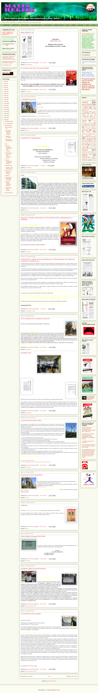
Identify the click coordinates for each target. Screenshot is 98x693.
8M (89, 100)
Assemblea (94, 111)
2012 (5, 109)
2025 (5, 83)
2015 (5, 103)
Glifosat (94, 130)
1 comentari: (43, 165)
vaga (89, 158)
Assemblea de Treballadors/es (31, 138)
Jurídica (33, 310)
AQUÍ (7, 45)
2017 (5, 99)
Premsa (93, 25)
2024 (5, 85)
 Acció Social (84, 100)
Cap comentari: (43, 62)
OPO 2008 (27, 560)
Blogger (58, 690)
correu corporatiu (48, 25)
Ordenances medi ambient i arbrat (27, 460)
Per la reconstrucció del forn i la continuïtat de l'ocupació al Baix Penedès (88, 446)
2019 (5, 95)
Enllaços (73, 25)
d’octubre (7, 125)
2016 (5, 101)
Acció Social (28, 91)
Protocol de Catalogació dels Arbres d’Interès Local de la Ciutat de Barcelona (36, 461)
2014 (5, 105)
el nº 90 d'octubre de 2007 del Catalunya (33, 510)
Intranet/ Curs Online (59, 25)
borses (91, 113)
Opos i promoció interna (36, 25)
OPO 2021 (84, 146)
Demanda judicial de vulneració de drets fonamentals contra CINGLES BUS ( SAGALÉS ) (88, 429)
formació (86, 127)
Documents (80, 25)
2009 (5, 115)
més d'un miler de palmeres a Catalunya (42, 116)
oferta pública (85, 142)
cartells (91, 115)
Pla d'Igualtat (91, 148)
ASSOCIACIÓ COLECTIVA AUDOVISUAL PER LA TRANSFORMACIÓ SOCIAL (8, 58)
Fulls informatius (28, 64)
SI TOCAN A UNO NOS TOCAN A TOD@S (35, 68)
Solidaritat (84, 156)
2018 (5, 97)
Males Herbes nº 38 (27, 32)
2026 (5, 81)
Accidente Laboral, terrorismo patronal (33, 568)
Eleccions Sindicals (90, 125)
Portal (67, 25)
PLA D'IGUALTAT (86, 55)
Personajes (84, 148)
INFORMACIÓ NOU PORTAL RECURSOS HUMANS (9, 62)
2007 (5, 119)
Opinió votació (91, 143)
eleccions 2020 (92, 124)
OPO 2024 (90, 146)
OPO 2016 (92, 144)
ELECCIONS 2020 (6, 65)
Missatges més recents (26, 676)
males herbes (86, 134)
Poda (22, 175)
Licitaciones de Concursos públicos (89, 133)
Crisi (92, 123)
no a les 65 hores (89, 138)
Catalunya (24, 505)
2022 (5, 89)
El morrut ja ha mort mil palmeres (32, 475)
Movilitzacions (93, 134)
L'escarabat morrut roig (28, 99)
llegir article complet (25, 492)
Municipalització (89, 135)
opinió (92, 142)
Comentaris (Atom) (52, 681)
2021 (5, 91)
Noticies (92, 140)
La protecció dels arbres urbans (31, 420)
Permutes (91, 147)
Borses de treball (24, 25)
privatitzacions (85, 151)
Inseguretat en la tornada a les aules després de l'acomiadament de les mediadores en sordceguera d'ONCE (88, 436)
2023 (5, 87)
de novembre (8, 123)
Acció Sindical (28, 167)
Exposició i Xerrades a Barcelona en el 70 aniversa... (8, 148)
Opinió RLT (84, 143)
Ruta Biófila (91, 153)
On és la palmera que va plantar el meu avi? (35, 318)
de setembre (8, 192)
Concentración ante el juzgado (31, 614)
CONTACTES (15, 25)
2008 (5, 117)
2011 (5, 111)
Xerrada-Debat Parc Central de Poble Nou (91, 398)
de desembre (8, 121)
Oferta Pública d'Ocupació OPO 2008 (33, 536)
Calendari (83, 115)
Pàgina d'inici (6, 25)
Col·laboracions (85, 116)
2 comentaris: (43, 308)
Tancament (84, 157)
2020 (5, 93)
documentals (84, 124)
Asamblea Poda (26, 353)
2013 (5, 107)
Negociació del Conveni (89, 136)
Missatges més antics (71, 676)
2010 (5, 113)
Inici (49, 676)
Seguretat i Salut (32, 605)
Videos (87, 25)
